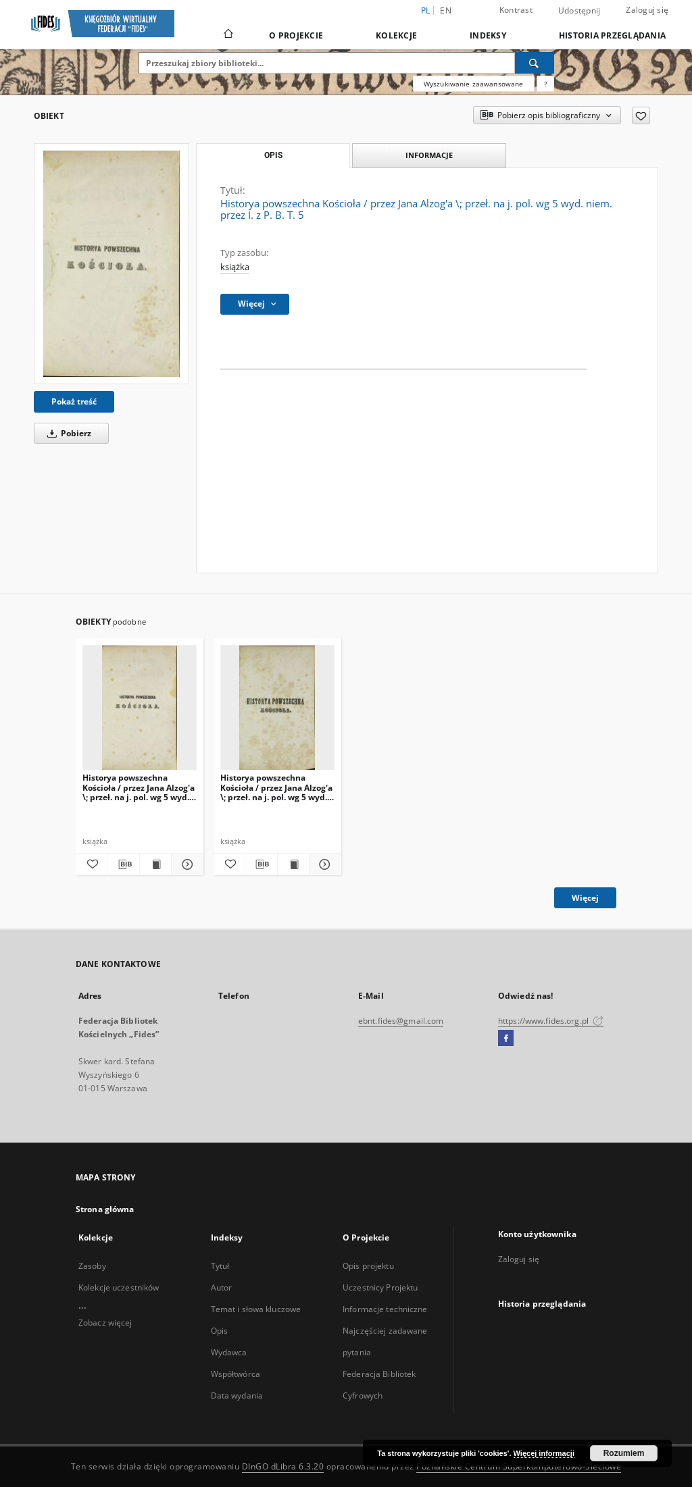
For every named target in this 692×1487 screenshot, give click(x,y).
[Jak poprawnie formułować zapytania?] (545, 84)
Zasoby (92, 1266)
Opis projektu (368, 1266)
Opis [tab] (273, 155)
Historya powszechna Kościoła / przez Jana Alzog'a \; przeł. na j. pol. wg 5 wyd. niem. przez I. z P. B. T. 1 (276, 787)
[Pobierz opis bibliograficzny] (123, 864)
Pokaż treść (74, 401)
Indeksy (488, 35)
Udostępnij (579, 10)
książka (234, 267)
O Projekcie (296, 35)
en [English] (445, 10)
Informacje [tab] (429, 155)
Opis (219, 1330)
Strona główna (105, 1209)
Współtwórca (235, 1374)
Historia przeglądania (612, 35)
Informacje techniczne (385, 1309)
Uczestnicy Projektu (380, 1287)
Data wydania (237, 1395)
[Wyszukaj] (534, 63)
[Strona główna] (227, 35)
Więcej (585, 898)
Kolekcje (396, 35)
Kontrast (516, 10)
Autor (221, 1287)
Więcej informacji (544, 1453)
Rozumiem (624, 1453)
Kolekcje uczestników (118, 1287)
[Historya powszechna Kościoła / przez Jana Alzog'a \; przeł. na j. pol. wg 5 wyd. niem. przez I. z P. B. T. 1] (277, 708)
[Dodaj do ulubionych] (641, 115)
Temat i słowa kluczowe (256, 1309)
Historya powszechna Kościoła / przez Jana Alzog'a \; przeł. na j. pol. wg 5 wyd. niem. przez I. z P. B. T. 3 (138, 787)
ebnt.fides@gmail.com (400, 1020)
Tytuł (220, 1266)
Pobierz (67, 433)
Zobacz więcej (105, 1322)
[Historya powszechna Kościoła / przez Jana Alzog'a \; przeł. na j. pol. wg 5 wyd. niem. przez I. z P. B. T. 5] (111, 264)
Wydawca (229, 1352)
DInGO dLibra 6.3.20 (283, 1466)
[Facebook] (506, 1039)
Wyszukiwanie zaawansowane (474, 83)
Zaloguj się (647, 10)
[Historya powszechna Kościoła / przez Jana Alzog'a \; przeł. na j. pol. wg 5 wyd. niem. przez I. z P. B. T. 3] (139, 708)
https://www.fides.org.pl (550, 1020)
